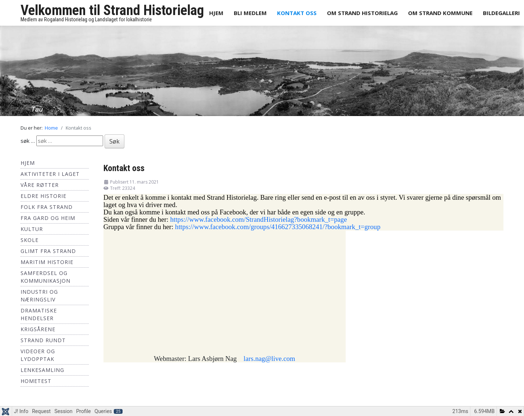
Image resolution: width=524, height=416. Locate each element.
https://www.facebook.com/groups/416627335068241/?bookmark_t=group (278, 227)
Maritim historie (47, 261)
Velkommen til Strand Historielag (112, 10)
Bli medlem (250, 13)
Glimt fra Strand (48, 250)
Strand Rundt (43, 340)
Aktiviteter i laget (50, 173)
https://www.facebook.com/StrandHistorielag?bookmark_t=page (258, 219)
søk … (28, 140)
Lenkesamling (42, 369)
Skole (30, 239)
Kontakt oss (297, 13)
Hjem (216, 13)
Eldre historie (43, 195)
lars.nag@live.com (269, 358)
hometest (36, 380)
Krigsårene (38, 329)
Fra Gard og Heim (48, 217)
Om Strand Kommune (440, 13)
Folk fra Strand (47, 206)
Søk (114, 141)
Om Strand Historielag (362, 13)
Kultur (32, 228)
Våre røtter (40, 184)
